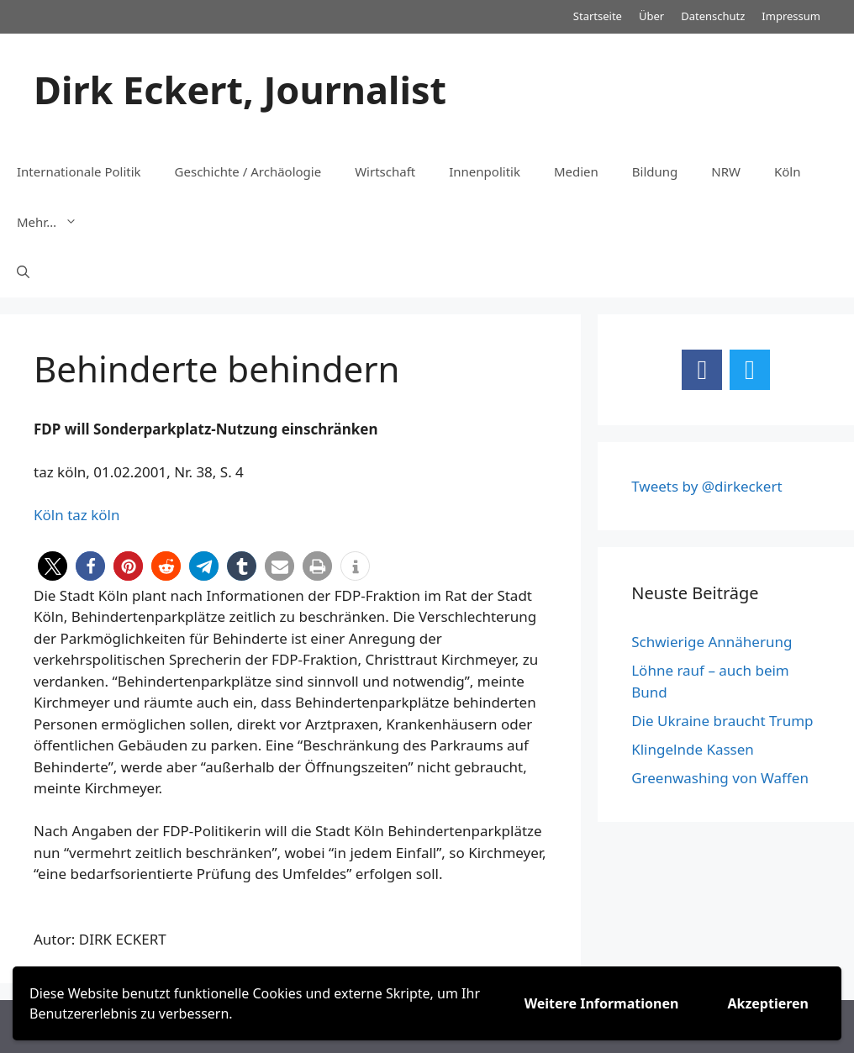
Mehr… (55, 222)
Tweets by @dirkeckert (706, 486)
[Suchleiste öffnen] (23, 272)
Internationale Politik (79, 171)
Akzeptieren (768, 1003)
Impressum (791, 16)
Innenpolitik (484, 171)
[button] (52, 566)
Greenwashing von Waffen (720, 777)
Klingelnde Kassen (692, 749)
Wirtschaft (385, 171)
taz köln (93, 514)
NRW (726, 171)
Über (651, 16)
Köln (787, 171)
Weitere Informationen (602, 1003)
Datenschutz (713, 16)
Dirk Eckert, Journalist (240, 89)
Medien (576, 171)
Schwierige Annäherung (711, 641)
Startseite (597, 16)
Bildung (654, 171)
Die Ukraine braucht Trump (722, 720)
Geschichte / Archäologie (248, 171)
